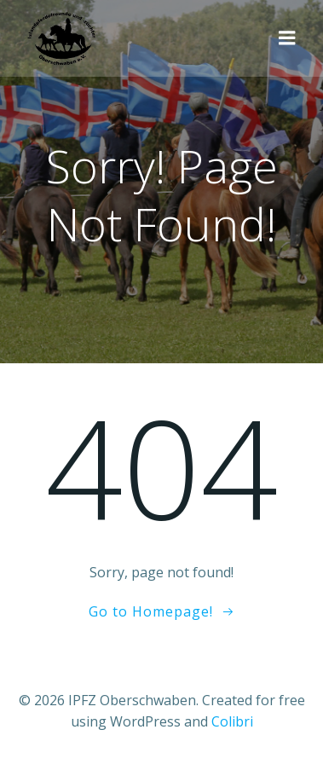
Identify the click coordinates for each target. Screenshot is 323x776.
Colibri (232, 721)
